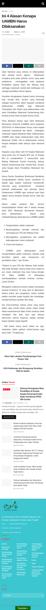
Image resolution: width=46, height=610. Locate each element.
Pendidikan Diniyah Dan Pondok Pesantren (22, 566)
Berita (11, 11)
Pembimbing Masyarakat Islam (7, 576)
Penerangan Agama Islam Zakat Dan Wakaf (37, 547)
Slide (34, 563)
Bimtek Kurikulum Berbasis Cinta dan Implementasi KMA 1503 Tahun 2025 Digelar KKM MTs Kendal (27, 426)
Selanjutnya (9, 417)
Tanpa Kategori (38, 567)
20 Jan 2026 (18, 432)
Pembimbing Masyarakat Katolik (22, 553)
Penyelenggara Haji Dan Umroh (38, 555)
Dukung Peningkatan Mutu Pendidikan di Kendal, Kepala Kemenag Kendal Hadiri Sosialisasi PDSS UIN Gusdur (32, 394)
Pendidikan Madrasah (21, 574)
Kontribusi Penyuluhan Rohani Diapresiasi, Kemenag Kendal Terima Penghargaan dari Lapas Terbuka (27, 439)
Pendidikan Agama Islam (22, 559)
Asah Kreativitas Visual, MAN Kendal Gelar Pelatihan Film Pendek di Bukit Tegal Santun (27, 469)
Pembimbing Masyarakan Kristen (7, 561)
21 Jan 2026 (18, 403)
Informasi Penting (6, 548)
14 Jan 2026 (18, 489)
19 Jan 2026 (18, 461)
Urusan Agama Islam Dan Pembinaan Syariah (38, 573)
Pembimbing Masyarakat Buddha (7, 569)
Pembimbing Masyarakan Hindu (7, 554)
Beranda (4, 11)
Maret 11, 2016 (19, 32)
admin (7, 32)
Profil (34, 560)
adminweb (8, 403)
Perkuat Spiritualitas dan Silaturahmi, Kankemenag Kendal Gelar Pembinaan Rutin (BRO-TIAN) (28, 482)
